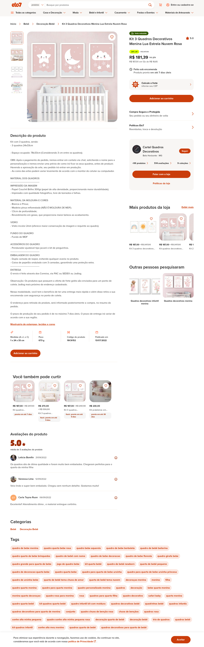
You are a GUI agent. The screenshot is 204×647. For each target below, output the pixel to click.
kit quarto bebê (93, 564)
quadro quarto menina (24, 588)
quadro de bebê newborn (121, 564)
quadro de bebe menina (25, 548)
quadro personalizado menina (94, 588)
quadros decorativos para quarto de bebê (124, 627)
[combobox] (37, 5)
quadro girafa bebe (167, 556)
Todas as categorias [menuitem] (26, 12)
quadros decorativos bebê (125, 603)
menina (156, 580)
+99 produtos (140, 163)
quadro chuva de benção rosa (97, 611)
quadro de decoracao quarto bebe (30, 572)
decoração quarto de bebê (109, 619)
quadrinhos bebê (154, 603)
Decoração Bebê (48, 23)
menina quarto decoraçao (26, 595)
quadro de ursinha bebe (25, 580)
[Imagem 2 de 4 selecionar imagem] (16, 54)
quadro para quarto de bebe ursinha (102, 572)
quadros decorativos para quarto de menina (36, 611)
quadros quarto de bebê (82, 627)
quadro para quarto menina (57, 588)
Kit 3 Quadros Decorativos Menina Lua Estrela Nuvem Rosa (94, 23)
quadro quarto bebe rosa (57, 548)
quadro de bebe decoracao (105, 556)
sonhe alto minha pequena (26, 619)
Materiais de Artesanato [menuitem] (179, 12)
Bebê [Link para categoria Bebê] (13, 529)
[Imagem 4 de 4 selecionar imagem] (16, 87)
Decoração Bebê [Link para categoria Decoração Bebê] (29, 529)
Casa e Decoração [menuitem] (54, 12)
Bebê (29, 23)
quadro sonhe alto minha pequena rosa (68, 619)
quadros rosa (151, 611)
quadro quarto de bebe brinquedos (31, 556)
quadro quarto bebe (66, 572)
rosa (81, 595)
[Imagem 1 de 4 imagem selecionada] (16, 38)
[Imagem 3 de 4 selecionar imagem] (16, 71)
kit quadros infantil (22, 627)
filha (167, 580)
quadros (120, 588)
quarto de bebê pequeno (153, 564)
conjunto (70, 611)
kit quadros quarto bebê (52, 603)
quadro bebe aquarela (88, 548)
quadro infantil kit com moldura (88, 603)
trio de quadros (161, 619)
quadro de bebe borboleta (120, 548)
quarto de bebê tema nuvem (104, 580)
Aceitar (181, 639)
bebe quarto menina (159, 588)
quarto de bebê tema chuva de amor (64, 580)
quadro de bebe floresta (139, 556)
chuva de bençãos (129, 611)
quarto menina (174, 595)
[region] (161, 231)
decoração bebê (139, 619)
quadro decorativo (133, 595)
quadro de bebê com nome (70, 556)
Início (15, 23)
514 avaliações (162, 163)
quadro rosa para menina (60, 595)
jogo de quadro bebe (68, 564)
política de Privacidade (82, 641)
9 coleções (184, 163)
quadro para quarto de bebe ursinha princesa (152, 572)
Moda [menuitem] (77, 12)
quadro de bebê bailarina (154, 548)
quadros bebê (182, 619)
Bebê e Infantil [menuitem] (98, 12)
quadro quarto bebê (23, 603)
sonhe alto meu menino (51, 627)
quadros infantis (178, 603)
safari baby (154, 595)
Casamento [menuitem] (122, 12)
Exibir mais (188, 207)
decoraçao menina (136, 580)
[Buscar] (97, 5)
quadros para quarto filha (103, 595)
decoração (136, 588)
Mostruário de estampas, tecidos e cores (32, 324)
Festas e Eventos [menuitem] (147, 12)
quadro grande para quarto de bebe (31, 564)
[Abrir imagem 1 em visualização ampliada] (72, 77)
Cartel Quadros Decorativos (153, 149)
